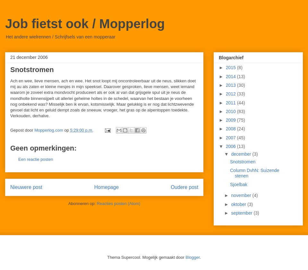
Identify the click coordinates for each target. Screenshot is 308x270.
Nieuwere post (26, 187)
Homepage (106, 187)
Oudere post (184, 187)
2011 (231, 102)
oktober (239, 204)
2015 (231, 67)
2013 (231, 85)
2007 (231, 137)
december (241, 154)
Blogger (192, 257)
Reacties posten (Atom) (119, 203)
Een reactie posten (35, 159)
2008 (231, 128)
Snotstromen (242, 161)
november (241, 195)
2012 (231, 93)
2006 (231, 146)
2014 (231, 76)
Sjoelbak (238, 184)
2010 (231, 111)
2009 (231, 120)
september (242, 213)
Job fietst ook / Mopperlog (85, 24)
